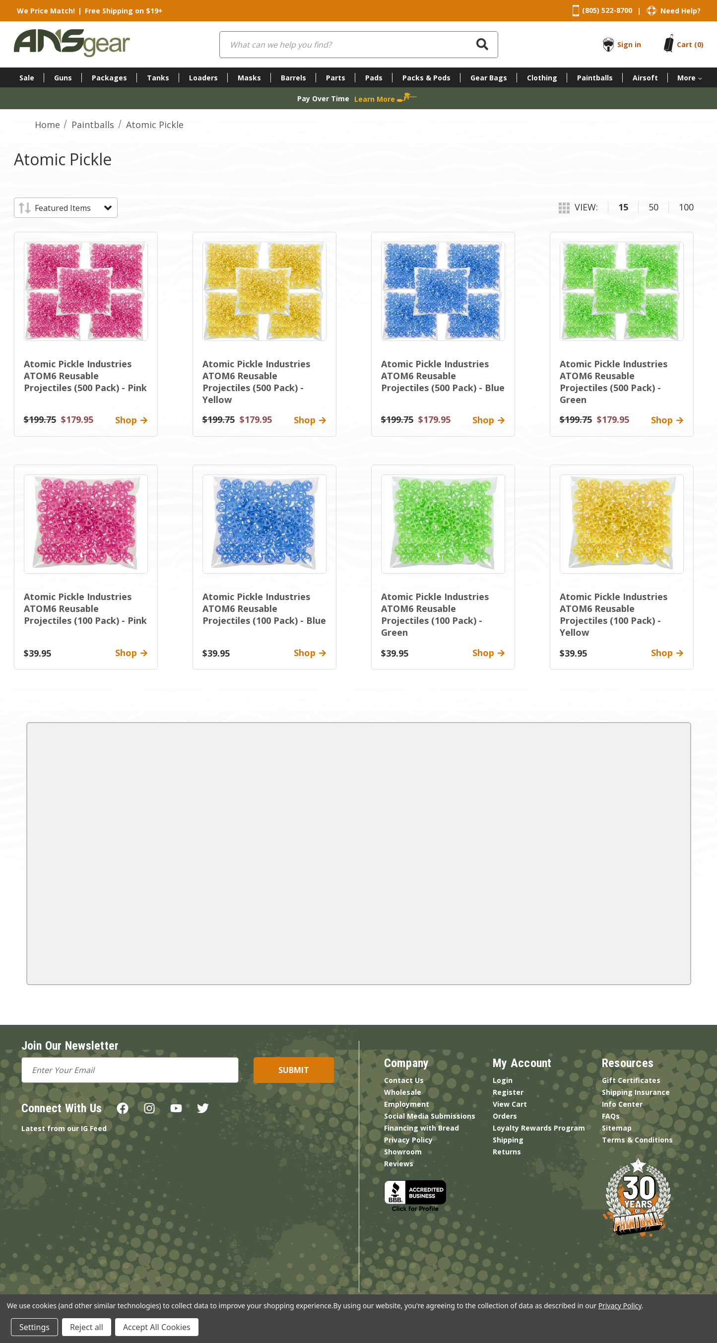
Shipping (508, 1139)
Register (508, 1092)
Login (503, 1080)
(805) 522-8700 (607, 10)
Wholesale (402, 1092)
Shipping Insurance (636, 1092)
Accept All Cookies (157, 1327)
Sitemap (617, 1128)
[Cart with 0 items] (690, 44)
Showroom (403, 1151)
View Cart (510, 1104)
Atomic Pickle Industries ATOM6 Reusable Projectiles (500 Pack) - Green (613, 381)
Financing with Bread (421, 1128)
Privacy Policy (408, 1139)
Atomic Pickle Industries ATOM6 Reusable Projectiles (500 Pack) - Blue (443, 376)
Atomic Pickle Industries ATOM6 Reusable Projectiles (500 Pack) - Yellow (256, 381)
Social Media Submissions (429, 1116)
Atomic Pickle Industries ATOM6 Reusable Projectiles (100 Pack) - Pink (85, 608)
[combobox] (358, 44)
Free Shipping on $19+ (124, 10)
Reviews (398, 1163)
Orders (505, 1116)
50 (653, 207)
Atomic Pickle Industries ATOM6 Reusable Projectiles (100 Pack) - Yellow (613, 614)
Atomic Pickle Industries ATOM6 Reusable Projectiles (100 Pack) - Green (435, 614)
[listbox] (72, 208)
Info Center (622, 1104)
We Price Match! (46, 10)
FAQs (611, 1116)
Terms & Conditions (637, 1139)
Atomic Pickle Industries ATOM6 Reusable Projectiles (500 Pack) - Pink (85, 376)
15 (623, 207)
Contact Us (404, 1080)
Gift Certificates (631, 1080)
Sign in (629, 44)
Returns (507, 1151)
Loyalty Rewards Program (539, 1128)
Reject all (86, 1327)
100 (686, 207)
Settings (34, 1327)
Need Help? (680, 10)
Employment (406, 1104)
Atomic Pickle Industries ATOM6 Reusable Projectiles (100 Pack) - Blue (264, 608)
